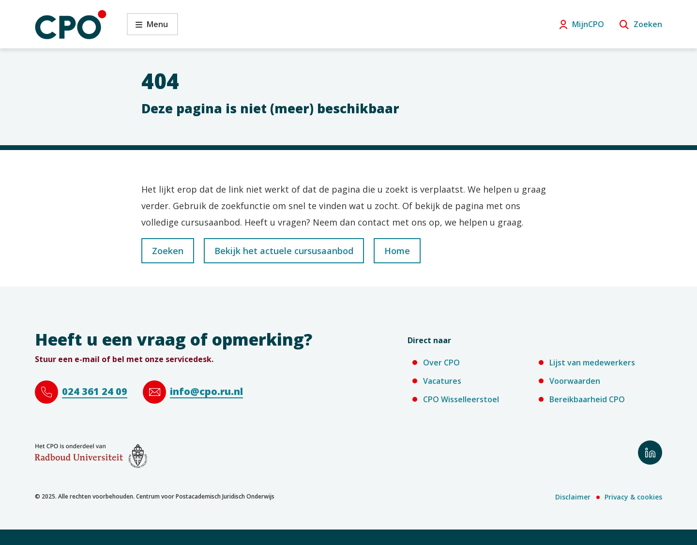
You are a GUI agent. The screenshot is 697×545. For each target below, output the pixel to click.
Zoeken (648, 24)
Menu (147, 27)
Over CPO (441, 362)
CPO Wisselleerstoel (461, 399)
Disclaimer (573, 496)
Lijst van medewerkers (592, 362)
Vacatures (442, 381)
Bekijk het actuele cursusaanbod (283, 251)
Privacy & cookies (633, 496)
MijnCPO (588, 24)
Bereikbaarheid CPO (587, 399)
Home (397, 251)
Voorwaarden (574, 381)
